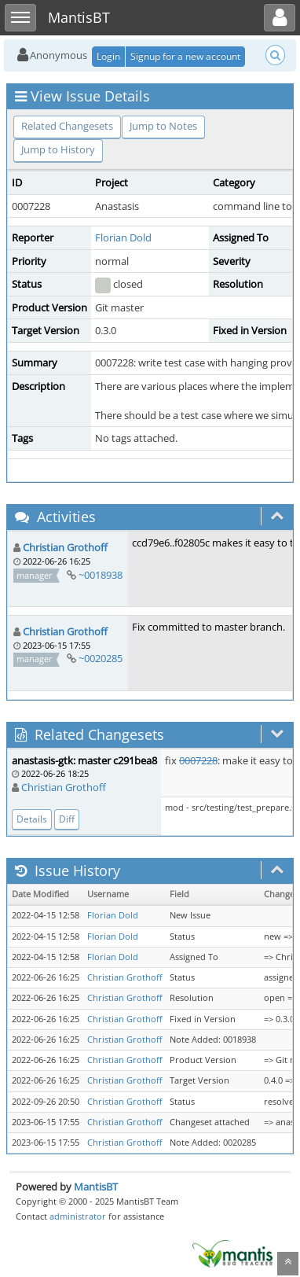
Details (31, 819)
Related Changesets (67, 126)
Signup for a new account (185, 56)
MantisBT (96, 1186)
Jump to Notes (163, 126)
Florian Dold (123, 237)
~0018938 (101, 575)
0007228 (198, 760)
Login (108, 56)
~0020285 (101, 658)
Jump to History (58, 149)
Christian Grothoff (65, 547)
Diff (67, 819)
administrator (77, 1216)
